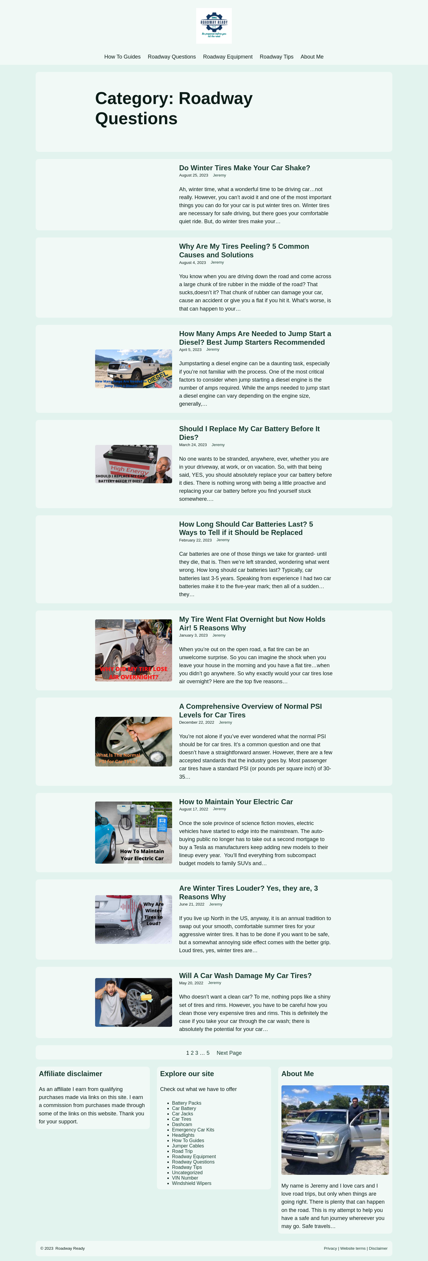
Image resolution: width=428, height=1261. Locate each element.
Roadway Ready (70, 1248)
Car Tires (181, 1119)
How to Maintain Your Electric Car (236, 802)
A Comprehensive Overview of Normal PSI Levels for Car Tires (250, 710)
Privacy (330, 1248)
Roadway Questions (193, 1161)
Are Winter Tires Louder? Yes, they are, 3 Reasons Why (248, 892)
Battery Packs (187, 1103)
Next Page (229, 1053)
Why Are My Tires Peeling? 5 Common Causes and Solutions (244, 250)
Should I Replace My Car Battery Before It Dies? (249, 433)
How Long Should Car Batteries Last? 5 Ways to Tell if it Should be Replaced (246, 528)
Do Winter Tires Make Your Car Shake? (244, 168)
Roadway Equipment (194, 1156)
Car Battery (184, 1108)
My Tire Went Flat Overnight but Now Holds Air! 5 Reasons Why (252, 623)
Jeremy (219, 175)
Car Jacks (182, 1113)
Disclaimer (378, 1248)
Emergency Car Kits (193, 1129)
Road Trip (182, 1151)
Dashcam (182, 1124)
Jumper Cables (188, 1145)
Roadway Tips (187, 1167)
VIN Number (185, 1177)
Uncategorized (187, 1172)
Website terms (353, 1248)
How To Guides (188, 1140)
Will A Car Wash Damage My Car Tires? (245, 976)
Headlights (183, 1135)
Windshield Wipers (191, 1183)
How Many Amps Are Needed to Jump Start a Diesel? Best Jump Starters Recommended (255, 338)
